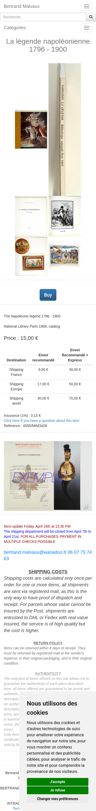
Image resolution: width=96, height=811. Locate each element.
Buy (48, 294)
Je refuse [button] (57, 790)
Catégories (15, 27)
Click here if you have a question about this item (41, 421)
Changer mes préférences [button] (57, 799)
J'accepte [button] (57, 782)
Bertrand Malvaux (22, 6)
